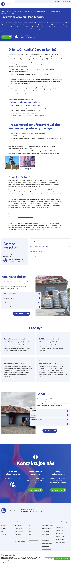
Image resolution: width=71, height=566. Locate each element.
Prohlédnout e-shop (57, 490)
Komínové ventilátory (46, 549)
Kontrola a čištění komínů (9, 293)
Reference (3, 534)
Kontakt (33, 424)
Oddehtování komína (8, 298)
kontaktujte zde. (46, 199)
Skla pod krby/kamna (33, 540)
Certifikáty (34, 415)
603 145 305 (67, 1)
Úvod (2, 11)
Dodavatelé (34, 410)
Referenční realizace (36, 419)
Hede (30, 525)
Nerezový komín (18, 525)
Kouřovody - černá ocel (61, 542)
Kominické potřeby (60, 530)
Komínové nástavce (60, 527)
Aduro (30, 528)
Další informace (5, 562)
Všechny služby (18, 313)
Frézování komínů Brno (14, 213)
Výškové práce (45, 540)
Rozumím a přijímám (62, 558)
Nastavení (49, 558)
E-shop (58, 1)
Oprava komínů (7, 307)
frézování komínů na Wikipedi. (25, 217)
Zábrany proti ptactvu (47, 543)
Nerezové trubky (59, 533)
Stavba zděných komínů (20, 541)
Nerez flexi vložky (60, 539)
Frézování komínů (19, 531)
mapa (40, 511)
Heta (30, 534)
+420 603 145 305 (25, 36)
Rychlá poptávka (34, 490)
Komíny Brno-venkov (46, 537)
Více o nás (47, 430)
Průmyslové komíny (19, 534)
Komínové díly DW (60, 536)
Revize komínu (6, 302)
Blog (2, 531)
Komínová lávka (45, 546)
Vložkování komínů (19, 528)
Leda (30, 531)
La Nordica (31, 537)
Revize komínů (45, 531)
